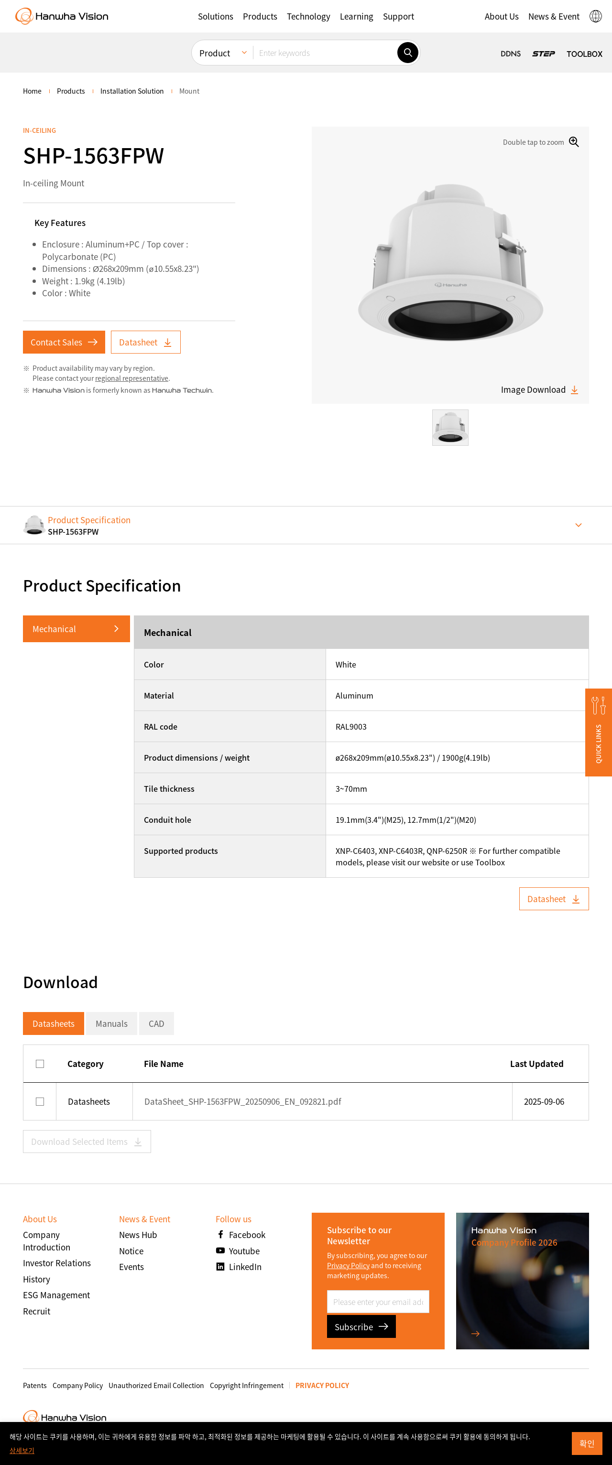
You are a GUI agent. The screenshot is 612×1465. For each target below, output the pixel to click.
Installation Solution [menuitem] (132, 91)
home (32, 91)
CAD (156, 1023)
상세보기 (22, 1450)
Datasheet (146, 342)
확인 (587, 1443)
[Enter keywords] (325, 52)
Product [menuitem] (214, 53)
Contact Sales (64, 342)
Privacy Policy (348, 1265)
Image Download (540, 389)
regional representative (131, 378)
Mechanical (54, 629)
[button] (215, 16)
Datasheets (54, 1023)
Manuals (112, 1023)
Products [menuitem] (71, 91)
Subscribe (361, 1327)
